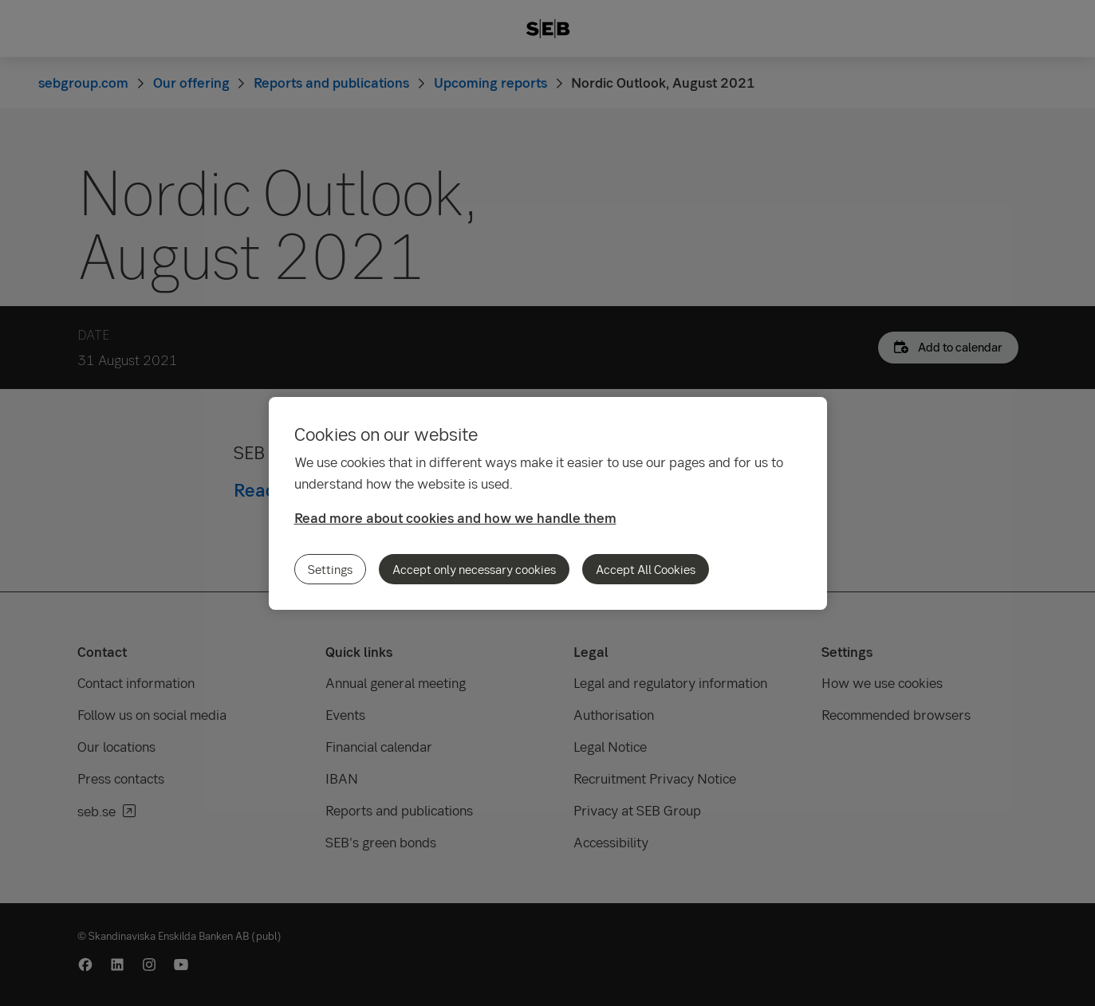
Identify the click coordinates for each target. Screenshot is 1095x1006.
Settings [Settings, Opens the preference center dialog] (330, 569)
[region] (548, 503)
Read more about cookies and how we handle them (455, 518)
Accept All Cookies (645, 569)
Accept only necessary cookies (474, 569)
